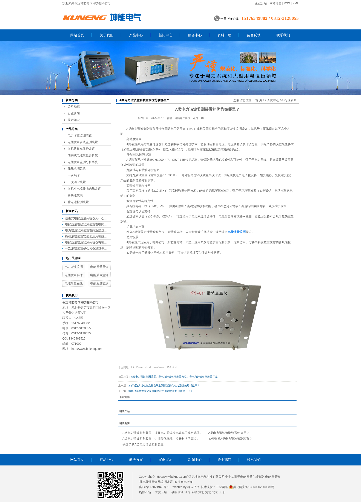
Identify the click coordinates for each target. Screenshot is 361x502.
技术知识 (74, 120)
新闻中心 (165, 35)
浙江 (181, 492)
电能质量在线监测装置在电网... (86, 224)
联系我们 (283, 35)
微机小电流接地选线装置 (84, 188)
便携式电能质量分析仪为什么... (86, 218)
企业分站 (261, 3)
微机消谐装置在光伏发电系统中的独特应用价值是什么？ (160, 391)
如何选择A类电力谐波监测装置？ (230, 438)
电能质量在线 (74, 283)
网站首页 (77, 35)
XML (295, 3)
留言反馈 (254, 35)
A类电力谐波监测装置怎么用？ (228, 433)
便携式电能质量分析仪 (83, 155)
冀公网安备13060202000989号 (252, 487)
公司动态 (74, 106)
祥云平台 (193, 487)
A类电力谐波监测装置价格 (172, 376)
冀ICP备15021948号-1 (154, 487)
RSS (287, 3)
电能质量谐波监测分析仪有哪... (86, 242)
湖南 (174, 492)
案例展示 (165, 459)
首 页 (258, 100)
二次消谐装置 (77, 182)
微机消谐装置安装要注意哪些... (86, 236)
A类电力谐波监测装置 (140, 128)
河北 (208, 492)
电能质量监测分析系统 (83, 162)
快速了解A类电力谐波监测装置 (143, 444)
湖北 (201, 492)
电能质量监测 (99, 275)
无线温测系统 (77, 168)
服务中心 (195, 35)
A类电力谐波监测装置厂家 (203, 376)
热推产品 (145, 492)
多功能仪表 (75, 195)
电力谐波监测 (74, 266)
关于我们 (106, 35)
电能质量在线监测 (252, 476)
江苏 (188, 492)
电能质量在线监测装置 (83, 142)
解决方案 (136, 459)
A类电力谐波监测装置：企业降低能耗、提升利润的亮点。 (161, 438)
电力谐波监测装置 (80, 135)
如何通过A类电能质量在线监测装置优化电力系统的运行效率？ (164, 385)
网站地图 (275, 3)
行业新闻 (74, 113)
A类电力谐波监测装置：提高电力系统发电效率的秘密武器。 (162, 433)
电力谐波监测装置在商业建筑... (86, 230)
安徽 (194, 492)
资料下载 (224, 35)
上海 (222, 492)
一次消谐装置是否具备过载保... (86, 248)
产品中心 (136, 35)
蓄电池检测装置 (78, 202)
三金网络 (222, 487)
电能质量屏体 (99, 266)
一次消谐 (74, 175)
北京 (215, 492)
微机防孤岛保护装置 (81, 148)
